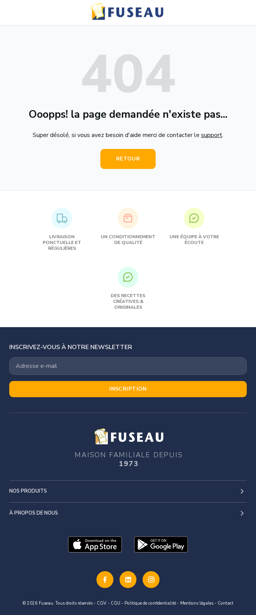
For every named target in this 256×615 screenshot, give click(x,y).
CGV (101, 603)
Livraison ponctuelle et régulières (62, 229)
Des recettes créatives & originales (128, 288)
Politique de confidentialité (150, 603)
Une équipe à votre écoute (194, 227)
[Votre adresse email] (128, 366)
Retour (128, 158)
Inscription (128, 389)
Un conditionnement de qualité (128, 227)
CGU (115, 603)
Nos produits (28, 491)
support (211, 135)
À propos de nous (33, 513)
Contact (225, 603)
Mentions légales (196, 603)
